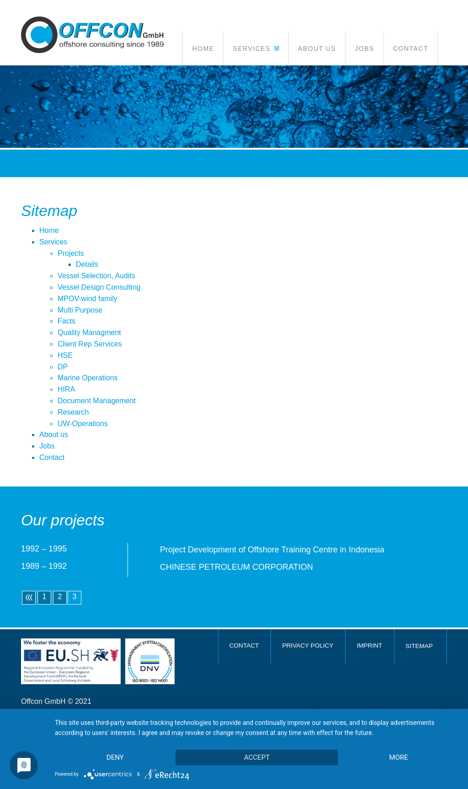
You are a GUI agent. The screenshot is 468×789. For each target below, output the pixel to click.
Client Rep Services (90, 344)
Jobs (47, 446)
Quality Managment (89, 332)
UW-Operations (83, 423)
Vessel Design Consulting (99, 287)
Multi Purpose (80, 310)
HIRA (66, 389)
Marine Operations (88, 378)
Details (87, 264)
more (398, 757)
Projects (71, 253)
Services (53, 242)
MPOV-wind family (87, 299)
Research (73, 412)
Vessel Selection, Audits (96, 276)
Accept (257, 757)
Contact (51, 457)
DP (63, 367)
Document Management (97, 401)
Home (49, 230)
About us (53, 434)
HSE (65, 355)
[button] (255, 48)
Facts (66, 321)
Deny (115, 757)
